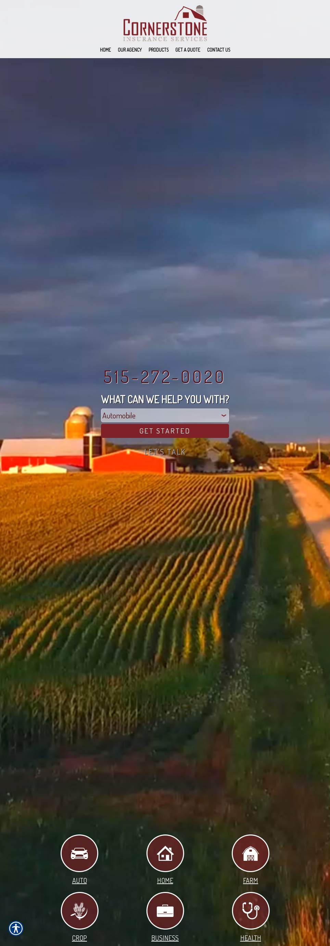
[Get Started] (165, 431)
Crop (80, 917)
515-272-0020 (165, 376)
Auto (79, 859)
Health (251, 917)
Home (165, 859)
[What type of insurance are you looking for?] (165, 415)
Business (165, 917)
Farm (250, 859)
